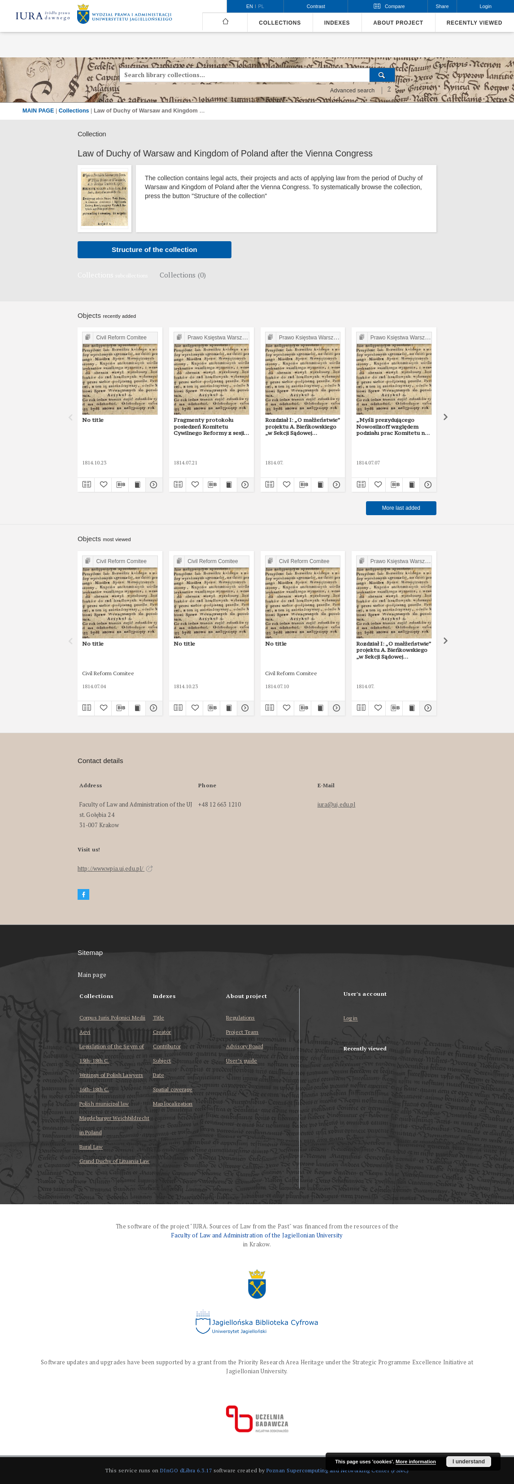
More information (416, 1461)
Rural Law (91, 1146)
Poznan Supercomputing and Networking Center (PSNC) (337, 1470)
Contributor (167, 1046)
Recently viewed (474, 23)
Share (442, 6)
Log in (351, 1018)
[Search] (382, 75)
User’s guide (241, 1060)
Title (159, 1017)
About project (398, 23)
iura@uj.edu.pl (337, 804)
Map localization (173, 1103)
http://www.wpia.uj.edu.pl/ (115, 868)
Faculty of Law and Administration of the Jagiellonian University (256, 1235)
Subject (162, 1060)
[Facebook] (83, 894)
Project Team (242, 1031)
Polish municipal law (104, 1103)
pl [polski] (261, 6)
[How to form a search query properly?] (389, 91)
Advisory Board (244, 1046)
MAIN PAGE (38, 111)
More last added (401, 508)
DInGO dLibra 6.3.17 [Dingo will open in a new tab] (186, 1470)
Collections (280, 23)
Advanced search (352, 90)
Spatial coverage (173, 1089)
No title (93, 420)
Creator (162, 1031)
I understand (469, 1461)
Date (158, 1075)
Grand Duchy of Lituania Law (114, 1161)
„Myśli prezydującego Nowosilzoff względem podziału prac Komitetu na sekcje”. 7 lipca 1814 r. (392, 426)
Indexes (337, 23)
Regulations (240, 1017)
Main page (92, 975)
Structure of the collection (154, 249)
